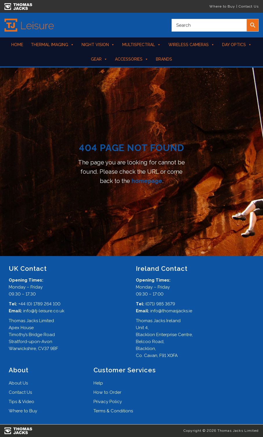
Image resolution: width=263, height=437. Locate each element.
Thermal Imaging (52, 44)
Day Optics (237, 44)
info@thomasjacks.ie (171, 310)
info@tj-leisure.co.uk (43, 310)
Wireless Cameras (191, 44)
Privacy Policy (107, 401)
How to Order (107, 392)
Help (98, 383)
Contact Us (249, 6)
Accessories (131, 59)
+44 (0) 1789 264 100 (39, 304)
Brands (164, 59)
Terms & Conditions (113, 411)
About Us (18, 383)
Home (17, 44)
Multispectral (141, 44)
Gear (99, 59)
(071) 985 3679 (160, 304)
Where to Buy (222, 6)
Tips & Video (21, 401)
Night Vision (98, 44)
